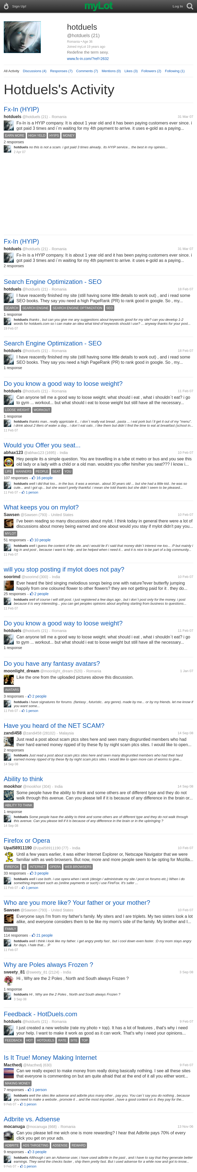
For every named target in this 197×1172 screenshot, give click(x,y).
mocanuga (14, 1126)
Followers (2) (151, 71)
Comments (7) (87, 71)
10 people (42, 540)
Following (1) (175, 71)
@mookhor (32, 786)
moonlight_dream (21, 671)
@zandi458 (32, 733)
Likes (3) (131, 71)
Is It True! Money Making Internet (50, 1057)
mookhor (13, 786)
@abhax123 (34, 453)
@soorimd (29, 577)
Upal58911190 (18, 848)
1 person (32, 492)
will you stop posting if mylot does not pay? (64, 569)
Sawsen (12, 514)
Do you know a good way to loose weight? (63, 383)
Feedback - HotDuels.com (40, 1014)
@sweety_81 (36, 972)
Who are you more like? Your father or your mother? (77, 902)
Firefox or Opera (27, 840)
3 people (41, 873)
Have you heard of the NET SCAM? (54, 725)
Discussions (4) (34, 71)
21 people (44, 935)
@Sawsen (28, 515)
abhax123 (13, 452)
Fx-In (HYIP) (21, 109)
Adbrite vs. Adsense (32, 1119)
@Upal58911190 (47, 848)
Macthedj (13, 1065)
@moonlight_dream (56, 671)
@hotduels (31, 117)
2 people (41, 594)
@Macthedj (32, 1065)
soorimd (12, 576)
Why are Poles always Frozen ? (48, 964)
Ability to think (23, 778)
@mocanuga (36, 1127)
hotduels (12, 116)
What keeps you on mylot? (41, 507)
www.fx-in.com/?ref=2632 (88, 59)
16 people (44, 478)
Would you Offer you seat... (42, 445)
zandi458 (13, 733)
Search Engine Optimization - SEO (53, 281)
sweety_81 (14, 972)
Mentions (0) (111, 71)
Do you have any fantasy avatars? (52, 663)
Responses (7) (61, 71)
